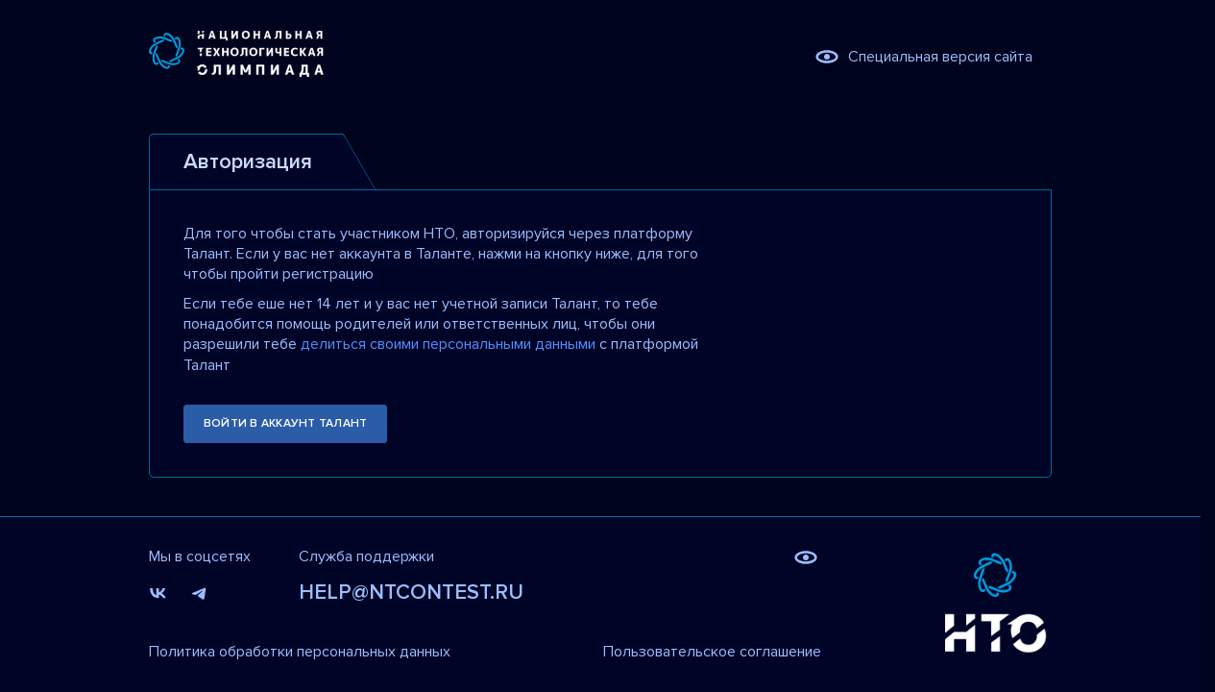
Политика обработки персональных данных (299, 651)
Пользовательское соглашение (712, 651)
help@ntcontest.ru (411, 593)
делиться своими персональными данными (448, 344)
